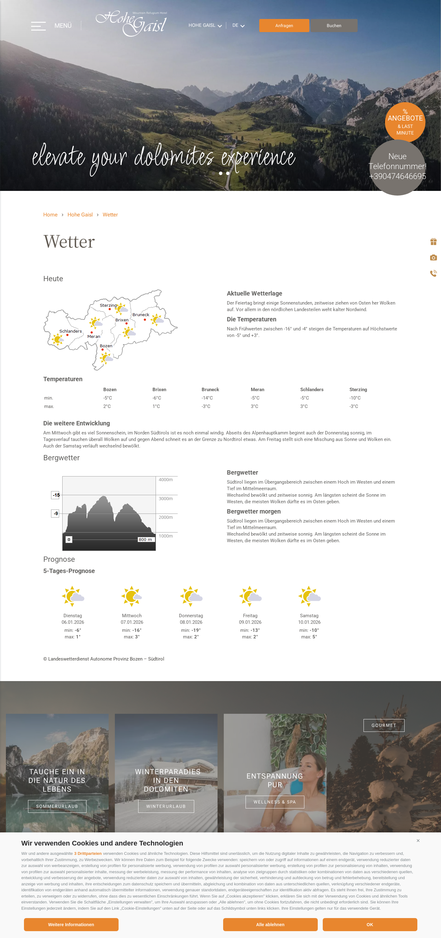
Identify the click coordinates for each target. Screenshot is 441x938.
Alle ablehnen (270, 924)
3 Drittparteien (88, 853)
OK (370, 924)
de (235, 25)
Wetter (110, 214)
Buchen (334, 25)
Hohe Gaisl (131, 26)
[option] (220, 95)
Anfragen (284, 25)
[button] (418, 840)
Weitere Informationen (71, 924)
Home (50, 214)
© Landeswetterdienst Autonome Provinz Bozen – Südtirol (103, 659)
